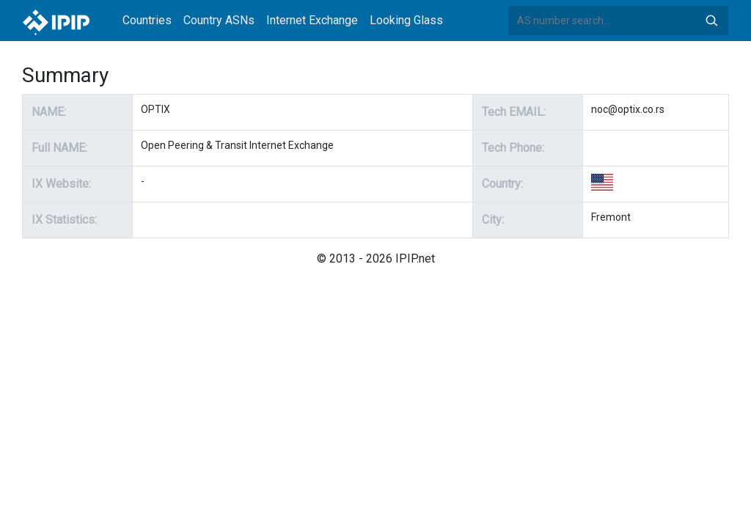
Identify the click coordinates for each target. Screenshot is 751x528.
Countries (147, 20)
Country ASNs (218, 20)
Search (711, 20)
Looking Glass (406, 20)
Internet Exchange (312, 20)
